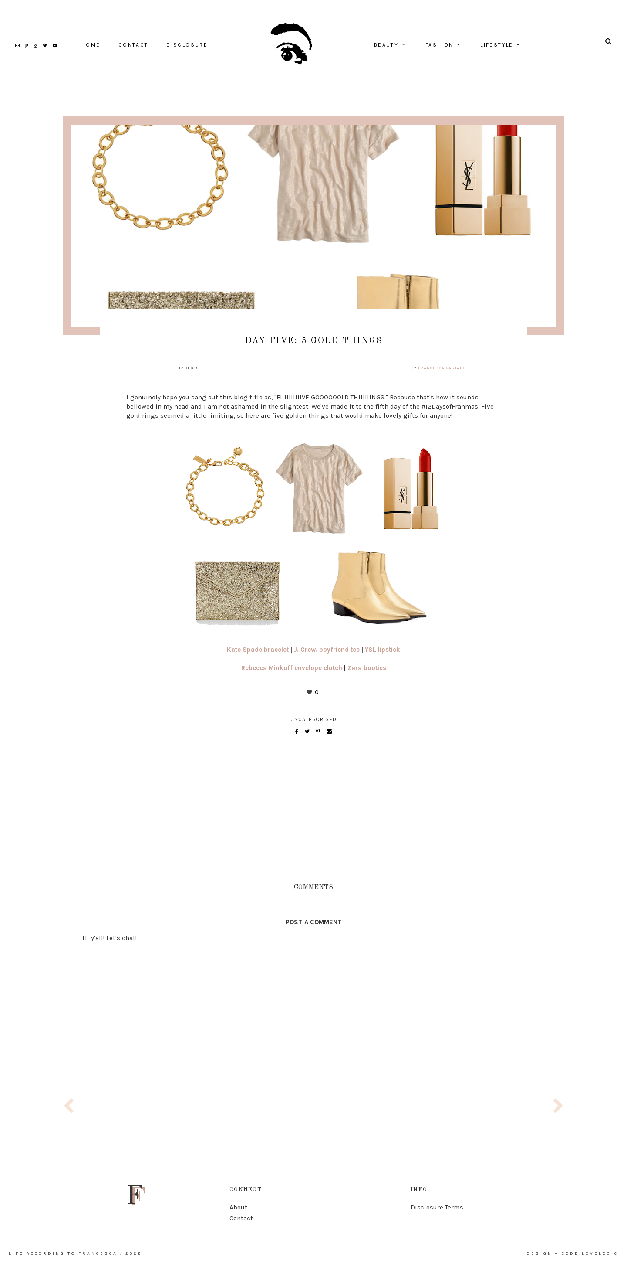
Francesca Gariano (442, 368)
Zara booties (366, 668)
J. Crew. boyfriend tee (327, 650)
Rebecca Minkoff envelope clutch (291, 668)
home (91, 45)
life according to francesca (63, 1253)
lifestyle (496, 45)
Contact (241, 1218)
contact (133, 45)
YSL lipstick (382, 650)
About (238, 1207)
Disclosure (187, 45)
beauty (386, 45)
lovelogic (600, 1253)
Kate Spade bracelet (258, 650)
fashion (439, 45)
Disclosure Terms (437, 1207)
